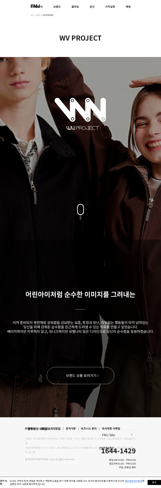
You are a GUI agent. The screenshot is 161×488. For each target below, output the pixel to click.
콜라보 (75, 7)
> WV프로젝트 (47, 15)
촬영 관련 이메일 (37, 429)
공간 (92, 7)
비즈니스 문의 (89, 428)
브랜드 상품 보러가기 (82, 375)
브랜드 (57, 7)
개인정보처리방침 (50, 428)
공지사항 (71, 428)
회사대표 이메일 (111, 428)
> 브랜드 (37, 15)
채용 (128, 7)
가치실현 (110, 7)
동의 (154, 482)
